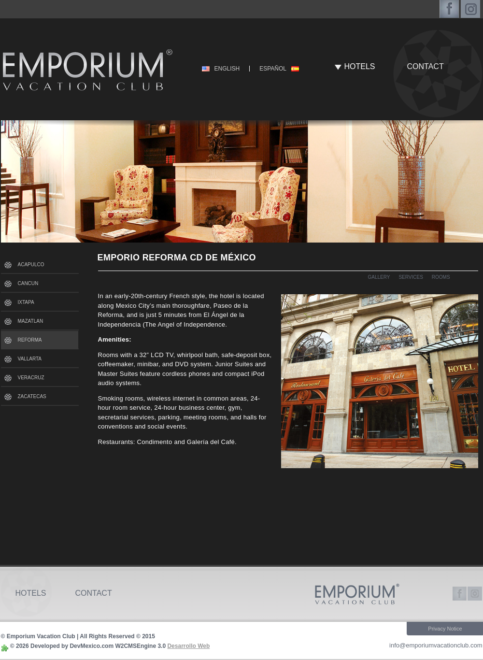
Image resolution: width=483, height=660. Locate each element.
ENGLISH (227, 68)
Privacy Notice (445, 628)
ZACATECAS (32, 396)
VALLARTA (30, 358)
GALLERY (379, 277)
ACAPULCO (31, 264)
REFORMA (30, 340)
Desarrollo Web (188, 646)
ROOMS (441, 277)
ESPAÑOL (272, 68)
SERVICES (410, 277)
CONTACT (425, 66)
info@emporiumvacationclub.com (435, 645)
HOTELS (359, 66)
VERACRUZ (31, 377)
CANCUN (28, 283)
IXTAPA (26, 302)
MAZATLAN (30, 321)
